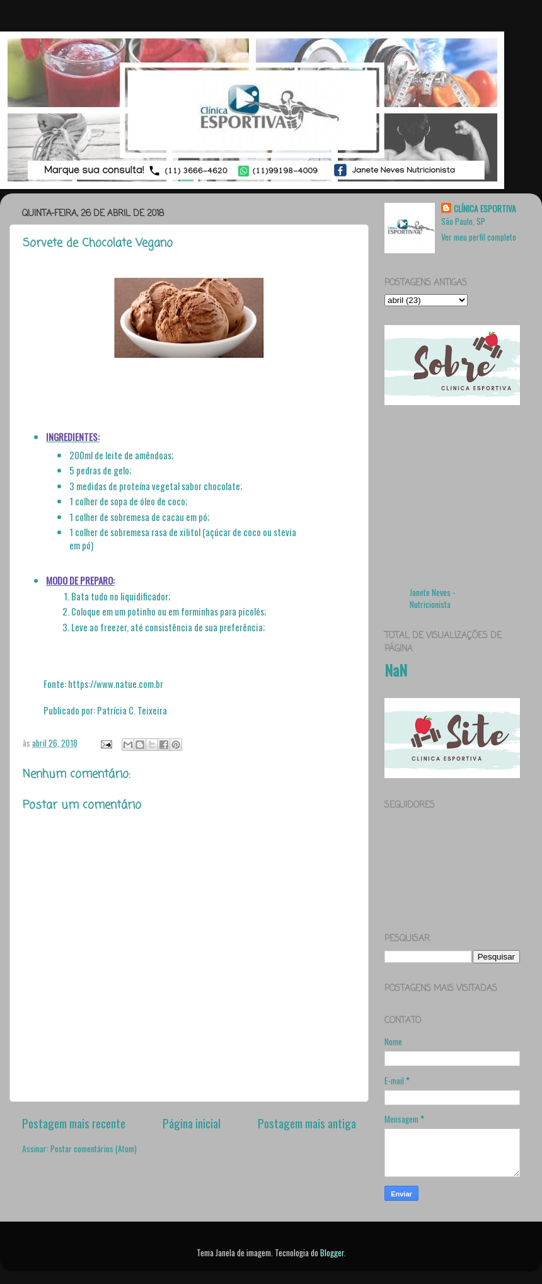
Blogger (332, 1252)
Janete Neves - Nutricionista (433, 598)
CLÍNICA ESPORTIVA (485, 209)
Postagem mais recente (73, 1123)
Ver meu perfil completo (478, 237)
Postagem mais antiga (307, 1123)
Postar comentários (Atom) (93, 1148)
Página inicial (192, 1123)
